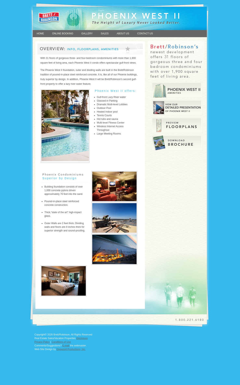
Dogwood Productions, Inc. (71, 349)
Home (68, 16)
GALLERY (87, 33)
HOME (40, 33)
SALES (105, 33)
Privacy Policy (42, 342)
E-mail (65, 345)
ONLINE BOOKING (62, 33)
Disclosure (82, 338)
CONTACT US (145, 33)
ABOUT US (123, 33)
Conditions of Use (61, 342)
